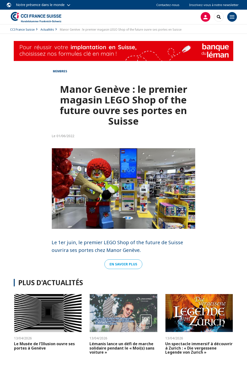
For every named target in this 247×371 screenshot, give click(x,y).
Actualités (47, 29)
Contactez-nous (167, 5)
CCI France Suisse (22, 29)
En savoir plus (123, 264)
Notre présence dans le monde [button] (40, 4)
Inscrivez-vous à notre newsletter (214, 5)
